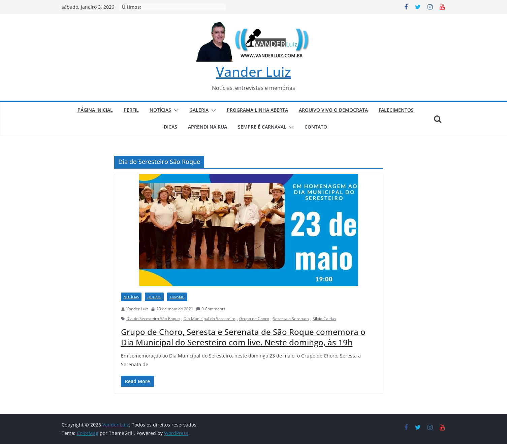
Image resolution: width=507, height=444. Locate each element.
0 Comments (210, 309)
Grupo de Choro (254, 318)
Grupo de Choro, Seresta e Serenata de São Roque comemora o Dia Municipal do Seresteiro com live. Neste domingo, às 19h (243, 337)
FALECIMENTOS (396, 110)
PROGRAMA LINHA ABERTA (257, 110)
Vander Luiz (253, 71)
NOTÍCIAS (160, 110)
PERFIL (131, 110)
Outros (154, 297)
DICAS (170, 127)
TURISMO (177, 297)
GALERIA (199, 110)
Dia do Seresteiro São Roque (153, 318)
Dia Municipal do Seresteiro (209, 318)
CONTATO (316, 127)
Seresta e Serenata (291, 318)
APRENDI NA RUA (207, 127)
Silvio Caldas (324, 318)
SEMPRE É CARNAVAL (262, 127)
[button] (175, 110)
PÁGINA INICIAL (95, 110)
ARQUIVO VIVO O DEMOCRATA (333, 110)
